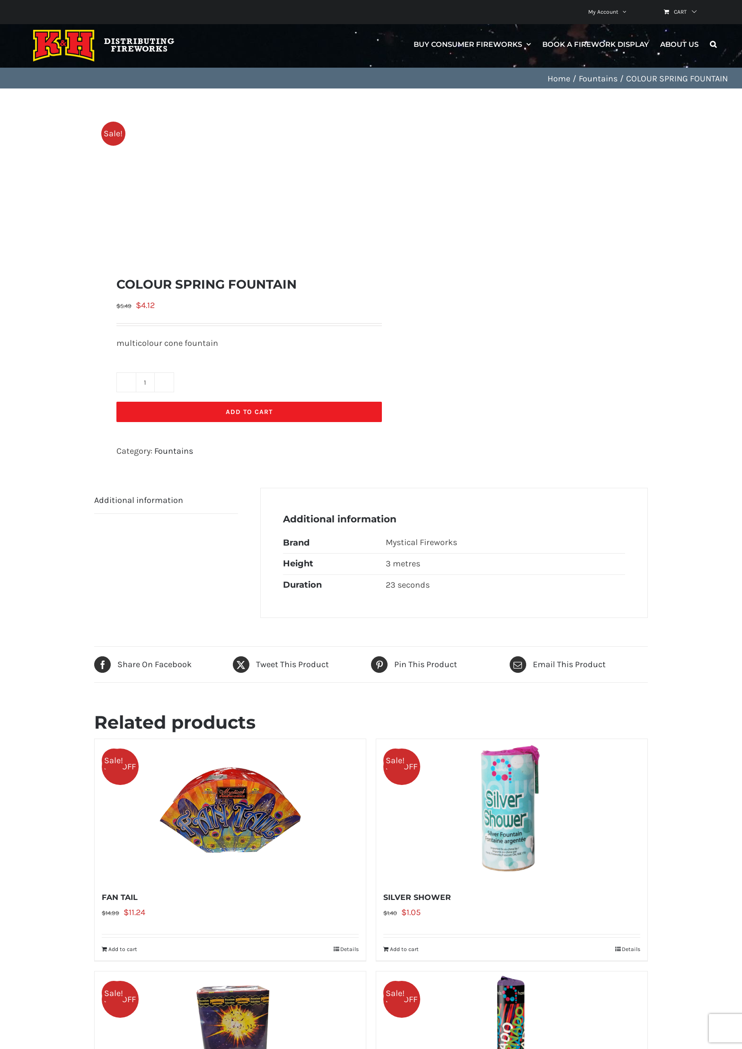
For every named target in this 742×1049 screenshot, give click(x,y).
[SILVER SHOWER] (511, 810)
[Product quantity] (145, 382)
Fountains (173, 451)
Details (349, 949)
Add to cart (249, 412)
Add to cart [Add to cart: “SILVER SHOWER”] (404, 949)
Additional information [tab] (138, 500)
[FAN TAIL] (230, 810)
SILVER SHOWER (417, 897)
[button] (713, 44)
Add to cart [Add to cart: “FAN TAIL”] (122, 949)
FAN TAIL (120, 897)
